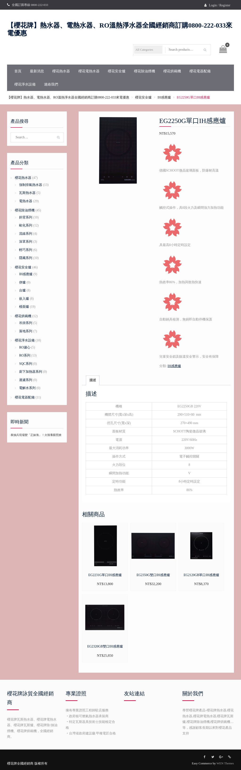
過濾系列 (25, 380)
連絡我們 (51, 84)
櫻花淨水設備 (25, 84)
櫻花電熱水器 (89, 71)
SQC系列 (25, 363)
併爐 (22, 282)
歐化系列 (25, 225)
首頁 (17, 71)
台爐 (22, 290)
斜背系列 (25, 217)
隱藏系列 (25, 258)
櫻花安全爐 (116, 71)
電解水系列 (27, 388)
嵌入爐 (24, 298)
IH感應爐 (164, 97)
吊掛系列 (25, 323)
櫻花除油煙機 (144, 71)
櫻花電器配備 (200, 71)
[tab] (93, 380)
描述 (92, 380)
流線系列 (25, 233)
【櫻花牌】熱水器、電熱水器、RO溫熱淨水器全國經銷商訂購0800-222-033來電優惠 (68, 97)
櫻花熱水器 (61, 71)
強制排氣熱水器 (30, 185)
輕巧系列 (25, 250)
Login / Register (219, 5)
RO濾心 (24, 347)
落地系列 (25, 331)
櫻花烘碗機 (172, 71)
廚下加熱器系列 (30, 371)
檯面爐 (24, 306)
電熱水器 (25, 201)
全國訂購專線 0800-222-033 (30, 5)
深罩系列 (25, 241)
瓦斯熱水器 (27, 193)
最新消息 (37, 71)
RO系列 (24, 355)
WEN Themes (225, 763)
